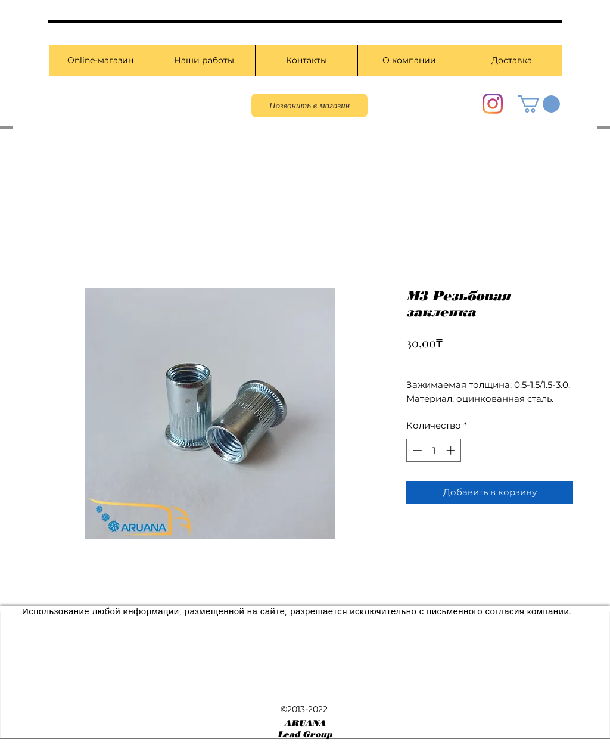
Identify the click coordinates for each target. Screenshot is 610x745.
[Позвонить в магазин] (309, 105)
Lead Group (305, 735)
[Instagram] (493, 104)
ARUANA (305, 723)
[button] (539, 104)
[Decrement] (416, 450)
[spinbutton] (434, 450)
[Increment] (452, 450)
